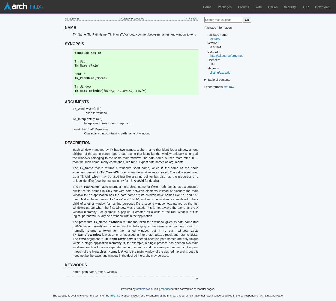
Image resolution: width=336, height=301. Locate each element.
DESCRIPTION (78, 143)
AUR (305, 7)
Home (207, 7)
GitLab (273, 7)
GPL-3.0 (115, 295)
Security (290, 7)
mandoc (166, 289)
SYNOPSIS (74, 44)
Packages (225, 7)
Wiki (259, 7)
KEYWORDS (76, 265)
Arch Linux (23, 6)
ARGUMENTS (77, 102)
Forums (243, 7)
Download (322, 7)
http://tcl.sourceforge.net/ (226, 55)
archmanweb (144, 289)
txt (226, 87)
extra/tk (215, 39)
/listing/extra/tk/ (220, 72)
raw (231, 87)
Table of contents (219, 79)
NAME (70, 27)
